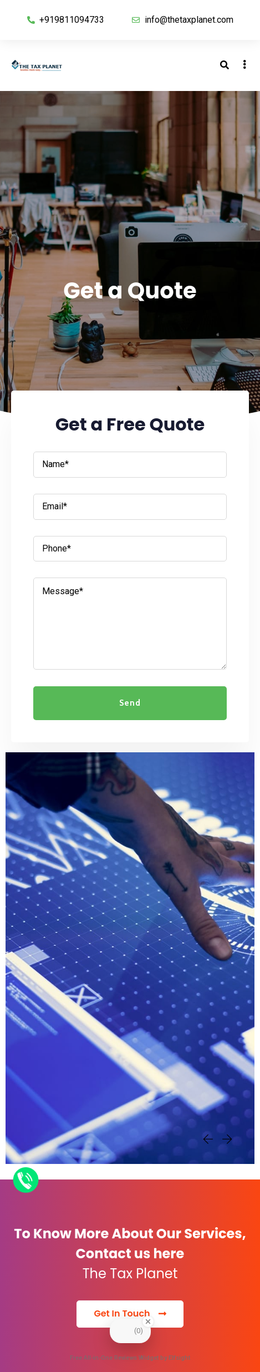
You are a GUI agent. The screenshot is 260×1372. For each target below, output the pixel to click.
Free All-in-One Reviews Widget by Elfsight (130, 1357)
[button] (130, 1314)
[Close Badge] (148, 1321)
